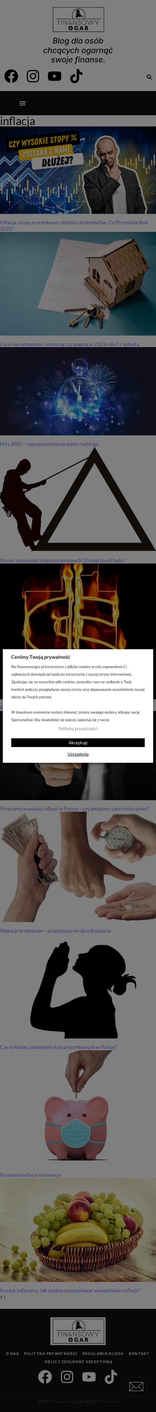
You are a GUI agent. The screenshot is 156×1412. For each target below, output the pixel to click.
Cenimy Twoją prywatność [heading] (40, 657)
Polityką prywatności (78, 729)
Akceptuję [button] (78, 742)
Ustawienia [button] (78, 754)
